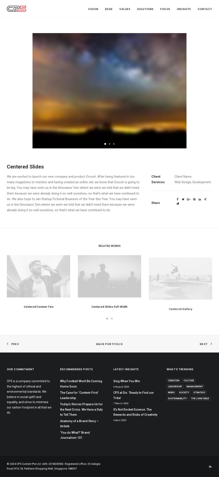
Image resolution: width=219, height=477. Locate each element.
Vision (93, 9)
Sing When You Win (126, 381)
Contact (205, 9)
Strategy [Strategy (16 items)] (199, 392)
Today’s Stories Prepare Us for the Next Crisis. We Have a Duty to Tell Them (81, 409)
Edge (109, 9)
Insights (184, 9)
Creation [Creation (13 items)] (173, 380)
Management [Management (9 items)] (194, 386)
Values (124, 9)
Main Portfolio (109, 344)
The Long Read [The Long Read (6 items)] (200, 398)
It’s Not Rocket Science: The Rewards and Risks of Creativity (135, 412)
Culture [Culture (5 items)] (188, 380)
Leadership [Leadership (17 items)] (175, 386)
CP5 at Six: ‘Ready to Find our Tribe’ (133, 395)
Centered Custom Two (38, 311)
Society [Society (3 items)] (184, 392)
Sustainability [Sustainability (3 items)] (177, 398)
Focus (165, 9)
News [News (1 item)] (171, 392)
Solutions (145, 9)
